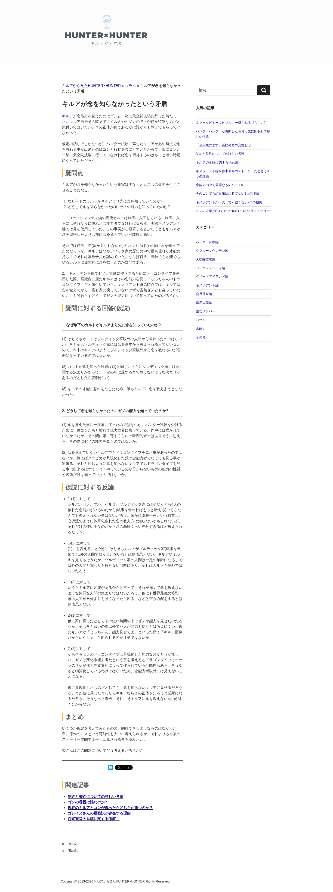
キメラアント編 (207, 285)
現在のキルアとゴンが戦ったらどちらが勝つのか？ (110, 808)
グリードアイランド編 (212, 276)
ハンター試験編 (207, 242)
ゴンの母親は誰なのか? (87, 802)
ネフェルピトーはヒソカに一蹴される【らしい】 (231, 122)
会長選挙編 (204, 294)
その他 (201, 337)
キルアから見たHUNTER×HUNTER (91, 86)
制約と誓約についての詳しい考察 (95, 797)
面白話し (73, 850)
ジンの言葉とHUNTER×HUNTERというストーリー (233, 211)
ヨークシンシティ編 (210, 268)
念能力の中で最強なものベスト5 (219, 185)
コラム (130, 86)
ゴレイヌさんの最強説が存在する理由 (99, 813)
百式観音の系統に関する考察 (94, 819)
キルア (67, 116)
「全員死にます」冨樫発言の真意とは (223, 145)
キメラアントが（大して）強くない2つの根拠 (229, 202)
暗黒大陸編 (204, 303)
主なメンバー (205, 311)
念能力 (201, 328)
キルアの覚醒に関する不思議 (217, 162)
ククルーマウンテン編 (212, 250)
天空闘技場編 (205, 259)
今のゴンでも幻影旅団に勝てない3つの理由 (227, 193)
